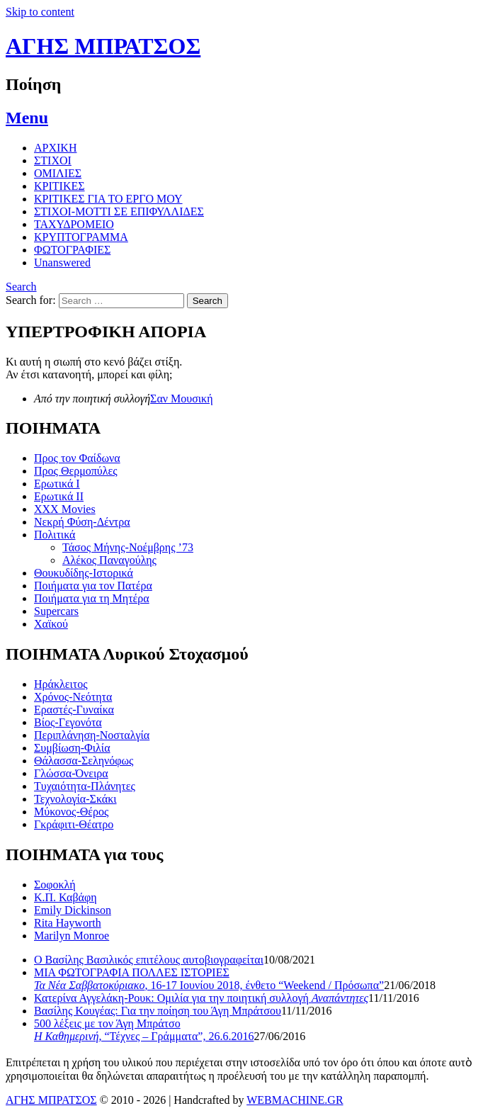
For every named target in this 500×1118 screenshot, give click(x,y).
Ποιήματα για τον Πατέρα (93, 586)
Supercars (56, 611)
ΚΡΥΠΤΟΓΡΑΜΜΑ (81, 237)
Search (21, 287)
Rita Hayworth (67, 923)
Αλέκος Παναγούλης (109, 560)
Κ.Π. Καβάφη (65, 897)
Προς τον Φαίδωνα (77, 458)
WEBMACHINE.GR (294, 1100)
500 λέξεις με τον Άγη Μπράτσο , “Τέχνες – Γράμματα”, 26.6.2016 (144, 1029)
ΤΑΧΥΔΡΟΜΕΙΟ (74, 224)
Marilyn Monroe (71, 936)
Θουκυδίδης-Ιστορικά (83, 573)
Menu (27, 117)
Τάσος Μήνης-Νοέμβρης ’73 (127, 547)
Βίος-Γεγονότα (68, 722)
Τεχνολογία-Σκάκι (75, 799)
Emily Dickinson (72, 910)
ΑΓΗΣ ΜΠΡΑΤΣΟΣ (103, 46)
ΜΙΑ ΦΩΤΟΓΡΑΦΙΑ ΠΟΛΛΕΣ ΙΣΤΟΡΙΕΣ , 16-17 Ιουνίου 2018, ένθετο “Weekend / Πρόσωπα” (209, 978)
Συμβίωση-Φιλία (72, 748)
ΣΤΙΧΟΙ (53, 160)
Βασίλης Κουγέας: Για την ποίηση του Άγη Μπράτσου (157, 1011)
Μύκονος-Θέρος (71, 812)
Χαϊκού (51, 624)
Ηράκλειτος (61, 684)
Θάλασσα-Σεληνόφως (83, 761)
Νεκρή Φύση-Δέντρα (82, 522)
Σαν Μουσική (181, 399)
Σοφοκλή (55, 885)
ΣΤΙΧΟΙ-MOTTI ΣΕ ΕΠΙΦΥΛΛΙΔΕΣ (119, 211)
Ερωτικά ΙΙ (59, 496)
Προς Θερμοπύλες (76, 471)
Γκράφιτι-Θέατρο (73, 824)
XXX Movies (65, 509)
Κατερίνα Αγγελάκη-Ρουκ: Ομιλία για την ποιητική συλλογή (201, 998)
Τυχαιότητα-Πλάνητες (84, 786)
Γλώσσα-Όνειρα (71, 773)
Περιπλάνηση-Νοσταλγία (91, 735)
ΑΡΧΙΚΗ (55, 148)
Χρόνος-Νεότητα (73, 697)
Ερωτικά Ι (57, 484)
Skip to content (40, 12)
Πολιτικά (54, 535)
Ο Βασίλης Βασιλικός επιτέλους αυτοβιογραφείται (148, 960)
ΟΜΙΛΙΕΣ (57, 173)
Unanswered (62, 262)
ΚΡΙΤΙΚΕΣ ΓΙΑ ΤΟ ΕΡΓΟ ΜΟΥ (108, 199)
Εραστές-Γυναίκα (74, 710)
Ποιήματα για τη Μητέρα (91, 598)
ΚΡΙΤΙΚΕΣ (59, 186)
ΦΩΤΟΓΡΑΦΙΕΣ (72, 250)
